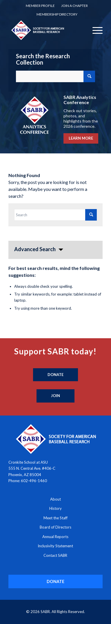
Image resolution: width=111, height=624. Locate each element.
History (55, 508)
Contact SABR (55, 555)
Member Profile (40, 5)
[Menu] (95, 30)
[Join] (55, 396)
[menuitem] (40, 5)
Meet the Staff (55, 518)
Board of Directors (55, 527)
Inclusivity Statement (55, 546)
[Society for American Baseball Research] (46, 30)
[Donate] (55, 374)
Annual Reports (55, 536)
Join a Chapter (74, 5)
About (55, 499)
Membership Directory (57, 14)
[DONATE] (55, 581)
